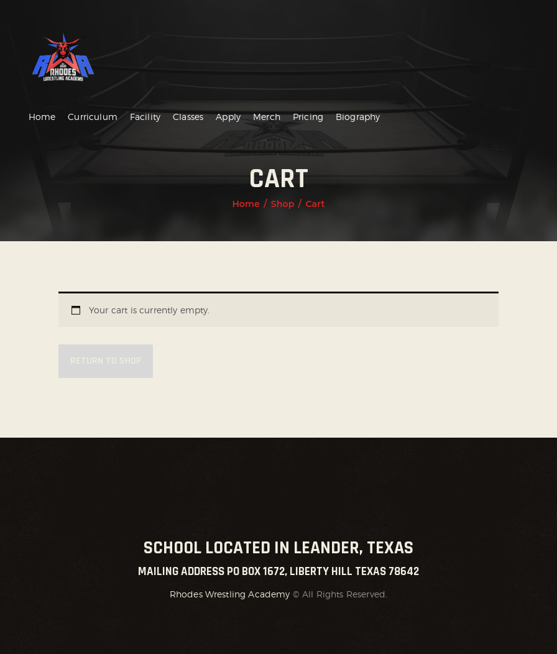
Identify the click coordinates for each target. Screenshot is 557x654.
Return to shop (105, 360)
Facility (145, 116)
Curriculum (92, 116)
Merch (266, 116)
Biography (358, 116)
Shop (283, 204)
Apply (228, 116)
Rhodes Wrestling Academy (230, 594)
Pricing (308, 116)
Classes (188, 116)
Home (42, 116)
